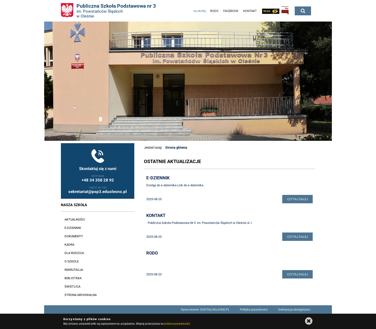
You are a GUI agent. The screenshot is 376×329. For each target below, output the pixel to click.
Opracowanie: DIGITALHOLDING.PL (205, 309)
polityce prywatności (177, 323)
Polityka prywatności (254, 309)
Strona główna (176, 147)
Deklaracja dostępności (294, 309)
